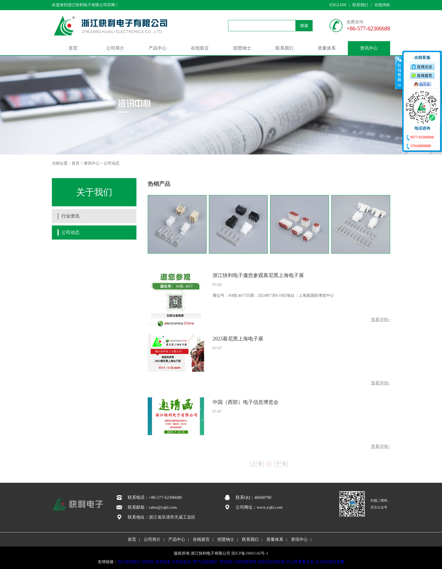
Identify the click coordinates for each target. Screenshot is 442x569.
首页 (73, 48)
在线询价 (382, 5)
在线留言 (200, 48)
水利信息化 (181, 562)
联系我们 (360, 5)
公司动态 (112, 163)
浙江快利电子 (129, 562)
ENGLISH (337, 5)
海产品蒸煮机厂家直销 (212, 562)
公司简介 (115, 48)
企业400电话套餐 (329, 562)
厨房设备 (163, 562)
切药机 (148, 562)
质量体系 (327, 48)
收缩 (399, 72)
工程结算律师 (245, 562)
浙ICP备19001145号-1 (249, 553)
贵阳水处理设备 (271, 562)
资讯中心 (369, 48)
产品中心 (158, 48)
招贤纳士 (242, 48)
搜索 (304, 25)
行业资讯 (70, 216)
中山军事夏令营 (300, 562)
